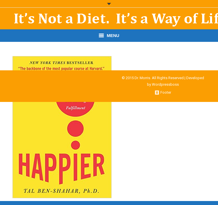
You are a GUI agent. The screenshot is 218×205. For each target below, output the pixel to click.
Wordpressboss (165, 84)
